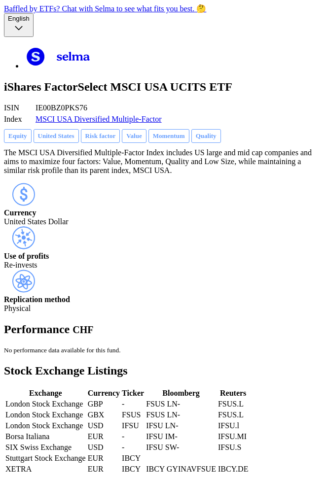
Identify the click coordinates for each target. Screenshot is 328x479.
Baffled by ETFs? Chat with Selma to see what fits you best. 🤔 (105, 8)
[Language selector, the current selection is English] (19, 25)
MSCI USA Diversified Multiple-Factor (99, 119)
